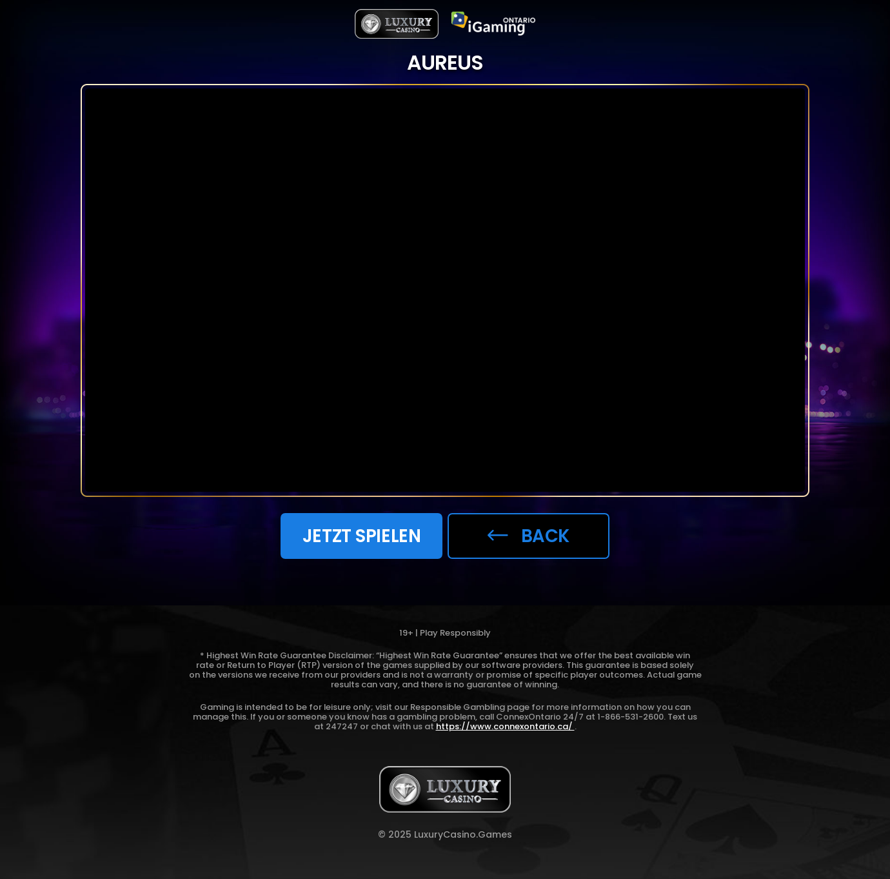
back (528, 536)
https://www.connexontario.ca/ (505, 726)
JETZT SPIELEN (361, 536)
